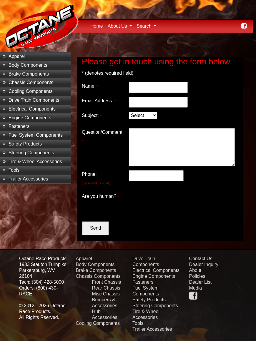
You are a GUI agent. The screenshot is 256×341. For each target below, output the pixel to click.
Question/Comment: (103, 136)
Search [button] (145, 26)
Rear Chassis (106, 287)
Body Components (25, 65)
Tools (11, 170)
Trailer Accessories (25, 178)
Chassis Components (28, 82)
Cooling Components (27, 91)
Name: (90, 85)
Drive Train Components (31, 100)
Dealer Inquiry (204, 264)
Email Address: (99, 100)
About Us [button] (118, 26)
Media (195, 287)
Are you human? (100, 196)
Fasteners (16, 126)
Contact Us (200, 258)
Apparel (14, 56)
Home (97, 25)
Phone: (96, 178)
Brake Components (26, 73)
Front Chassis (106, 282)
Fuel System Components (33, 135)
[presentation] (173, 203)
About (195, 270)
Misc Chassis (106, 293)
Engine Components (27, 117)
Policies (197, 276)
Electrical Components (29, 108)
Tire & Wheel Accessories (32, 161)
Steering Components (28, 152)
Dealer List (200, 282)
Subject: (91, 115)
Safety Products (22, 143)
